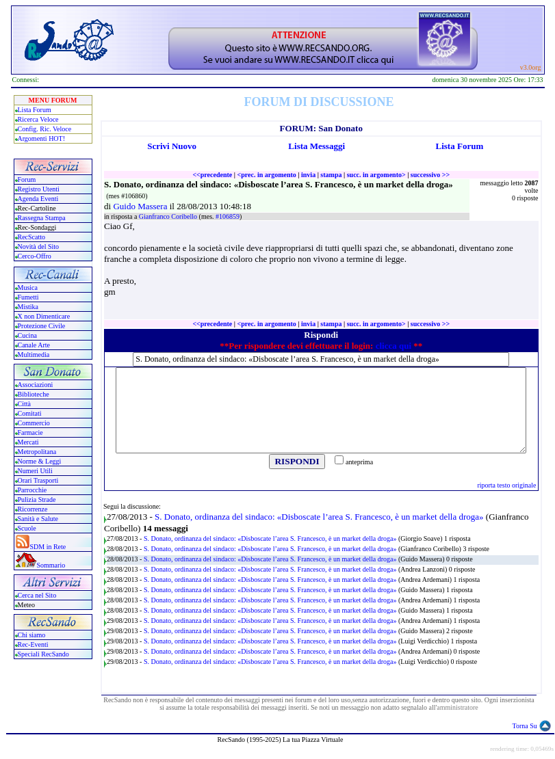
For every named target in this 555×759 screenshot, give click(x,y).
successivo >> (430, 174)
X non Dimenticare (44, 316)
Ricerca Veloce (38, 119)
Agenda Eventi (38, 198)
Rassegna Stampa (42, 218)
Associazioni (35, 384)
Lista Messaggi (316, 146)
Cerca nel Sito (37, 595)
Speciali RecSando (43, 654)
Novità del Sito (39, 246)
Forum (27, 179)
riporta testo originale (506, 485)
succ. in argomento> (376, 174)
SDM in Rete (48, 546)
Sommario (51, 565)
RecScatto (32, 237)
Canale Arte (34, 345)
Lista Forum (34, 110)
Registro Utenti (39, 189)
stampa (330, 174)
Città (24, 404)
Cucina (27, 335)
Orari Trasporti (38, 480)
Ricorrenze (33, 509)
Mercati (28, 442)
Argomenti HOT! (42, 138)
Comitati (30, 413)
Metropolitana (37, 451)
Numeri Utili (36, 471)
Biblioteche (33, 394)
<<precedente (212, 174)
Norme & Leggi (40, 461)
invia (308, 174)
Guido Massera (141, 206)
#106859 (228, 216)
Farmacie (30, 432)
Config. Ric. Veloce (45, 129)
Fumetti (28, 297)
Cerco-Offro (34, 256)
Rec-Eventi (33, 644)
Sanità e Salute (38, 518)
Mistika (28, 306)
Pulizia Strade (37, 499)
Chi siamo (32, 635)
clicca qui (393, 346)
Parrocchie (32, 490)
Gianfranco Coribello (169, 216)
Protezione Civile (42, 326)
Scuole (27, 528)
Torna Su (525, 726)
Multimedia (34, 354)
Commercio (34, 423)
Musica (28, 287)
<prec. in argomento (266, 174)
